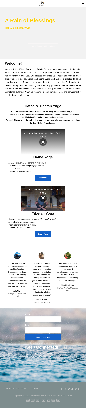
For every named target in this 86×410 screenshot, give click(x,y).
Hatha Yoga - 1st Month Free (43, 46)
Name (27, 314)
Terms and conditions (29, 388)
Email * (28, 325)
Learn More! (43, 178)
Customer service (12, 388)
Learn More (43, 234)
